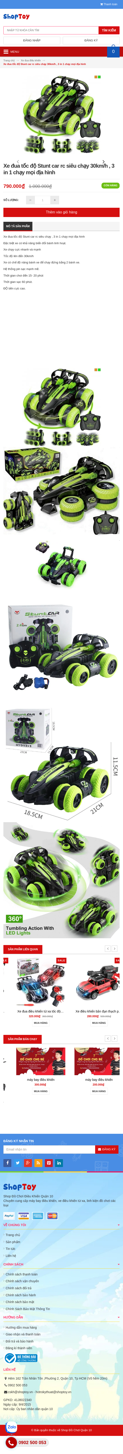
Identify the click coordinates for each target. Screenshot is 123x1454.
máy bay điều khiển (90, 1098)
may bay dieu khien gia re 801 (32, 1119)
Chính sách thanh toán (22, 1292)
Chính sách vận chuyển (22, 1299)
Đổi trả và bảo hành (20, 1359)
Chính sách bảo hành (21, 1313)
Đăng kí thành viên (19, 1366)
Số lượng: (11, 218)
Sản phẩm (13, 1260)
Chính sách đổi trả (18, 1306)
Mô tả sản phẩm (18, 244)
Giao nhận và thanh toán (23, 1352)
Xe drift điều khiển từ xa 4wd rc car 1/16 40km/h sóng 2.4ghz (52, 1029)
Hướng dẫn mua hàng (21, 1345)
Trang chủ (13, 1253)
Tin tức (10, 1267)
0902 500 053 (17, 1403)
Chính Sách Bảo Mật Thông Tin (28, 1327)
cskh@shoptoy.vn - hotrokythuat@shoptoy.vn (39, 1410)
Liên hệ (11, 1274)
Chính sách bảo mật (20, 1320)
